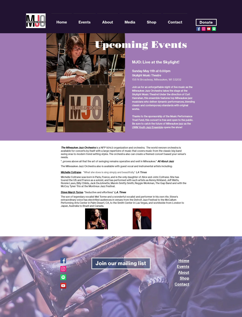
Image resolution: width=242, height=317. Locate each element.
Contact (182, 284)
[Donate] (206, 22)
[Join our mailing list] (121, 263)
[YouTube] (63, 285)
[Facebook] (63, 260)
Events (183, 266)
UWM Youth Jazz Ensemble (147, 127)
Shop (184, 278)
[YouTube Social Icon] (209, 29)
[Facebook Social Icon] (198, 29)
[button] (107, 20)
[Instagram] (204, 29)
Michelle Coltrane (71, 172)
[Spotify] (214, 29)
